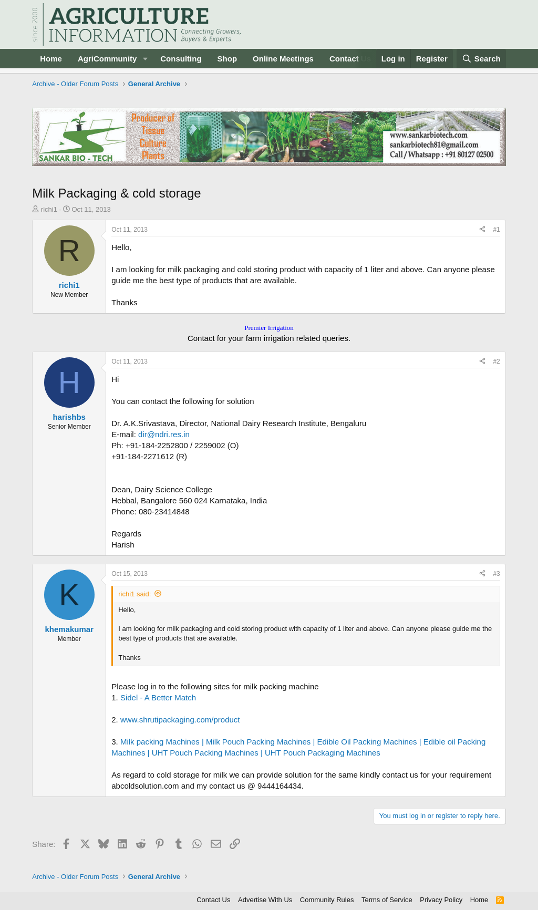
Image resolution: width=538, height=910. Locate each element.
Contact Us (350, 58)
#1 (496, 229)
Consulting (180, 58)
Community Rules (327, 900)
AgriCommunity (107, 58)
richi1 (49, 209)
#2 (496, 361)
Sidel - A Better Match (158, 697)
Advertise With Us (265, 900)
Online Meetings (283, 58)
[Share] (482, 230)
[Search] (481, 58)
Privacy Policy (441, 900)
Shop (227, 58)
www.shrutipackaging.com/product (180, 719)
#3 (496, 573)
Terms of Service (386, 900)
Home (51, 58)
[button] (145, 58)
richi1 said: (134, 594)
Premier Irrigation (269, 328)
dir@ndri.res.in (164, 434)
